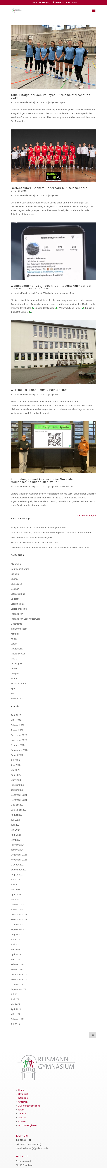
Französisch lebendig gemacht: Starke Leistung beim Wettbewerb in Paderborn (51, 532)
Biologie (15, 574)
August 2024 (17, 815)
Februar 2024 (17, 844)
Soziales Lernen (19, 683)
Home (21, 1090)
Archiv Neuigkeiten (27, 1125)
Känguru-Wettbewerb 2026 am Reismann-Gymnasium (38, 527)
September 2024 (19, 810)
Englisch (15, 599)
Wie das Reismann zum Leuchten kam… (41, 389)
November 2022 (19, 919)
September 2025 (19, 750)
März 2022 (16, 959)
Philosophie (16, 663)
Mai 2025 (15, 770)
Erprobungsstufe (19, 608)
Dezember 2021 (19, 974)
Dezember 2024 (19, 795)
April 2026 (16, 715)
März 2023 (16, 899)
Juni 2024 (16, 824)
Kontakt (22, 1121)
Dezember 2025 (19, 735)
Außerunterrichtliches (29, 1105)
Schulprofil (23, 1094)
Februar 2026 (17, 725)
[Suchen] (92, 1035)
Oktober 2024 (17, 805)
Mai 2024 (15, 829)
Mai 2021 (15, 1004)
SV (12, 693)
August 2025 (17, 755)
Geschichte (16, 623)
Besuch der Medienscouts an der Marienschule (34, 542)
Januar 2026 (17, 730)
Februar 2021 (17, 1019)
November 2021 (19, 979)
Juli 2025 (15, 760)
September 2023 (19, 869)
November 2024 (19, 800)
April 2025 (16, 775)
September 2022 (19, 929)
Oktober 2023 (17, 864)
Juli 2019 (15, 1024)
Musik (14, 658)
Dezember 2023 (19, 854)
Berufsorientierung (20, 569)
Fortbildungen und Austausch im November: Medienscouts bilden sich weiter (43, 480)
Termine (22, 1113)
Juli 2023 (15, 879)
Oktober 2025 (17, 745)
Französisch (17, 613)
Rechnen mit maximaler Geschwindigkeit (31, 537)
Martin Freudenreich (24, 102)
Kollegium (23, 1098)
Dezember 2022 (19, 914)
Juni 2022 (16, 944)
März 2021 (16, 1014)
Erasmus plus (17, 604)
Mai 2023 (15, 889)
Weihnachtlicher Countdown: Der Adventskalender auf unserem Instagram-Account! (51, 287)
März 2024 (16, 839)
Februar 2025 (17, 785)
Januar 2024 (17, 849)
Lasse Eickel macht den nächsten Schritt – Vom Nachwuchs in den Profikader (50, 547)
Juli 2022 (15, 939)
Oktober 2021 (17, 984)
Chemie (15, 579)
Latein (14, 643)
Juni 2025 (16, 765)
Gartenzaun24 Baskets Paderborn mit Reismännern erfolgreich (49, 189)
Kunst (13, 638)
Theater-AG (16, 698)
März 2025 (16, 780)
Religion (15, 673)
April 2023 (16, 894)
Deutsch (15, 589)
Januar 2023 (17, 909)
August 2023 (17, 874)
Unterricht (23, 1101)
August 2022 (17, 934)
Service (22, 1117)
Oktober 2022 (17, 924)
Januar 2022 (17, 969)
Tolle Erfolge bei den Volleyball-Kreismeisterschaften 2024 (50, 96)
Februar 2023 (17, 904)
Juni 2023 (16, 884)
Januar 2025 (17, 790)
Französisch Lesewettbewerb (25, 618)
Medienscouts (66, 486)
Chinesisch (16, 584)
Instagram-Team (67, 293)
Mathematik (16, 648)
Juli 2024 (15, 819)
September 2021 (19, 989)
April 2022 (16, 954)
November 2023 (19, 859)
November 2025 (19, 740)
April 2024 (16, 834)
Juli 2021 (15, 994)
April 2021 (16, 1009)
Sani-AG (15, 678)
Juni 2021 (16, 999)
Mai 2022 (15, 949)
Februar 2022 (17, 964)
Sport (62, 102)
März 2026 (16, 720)
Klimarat (15, 633)
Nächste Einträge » (86, 515)
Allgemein (54, 102)
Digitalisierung (18, 594)
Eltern (21, 1109)
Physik (14, 668)
